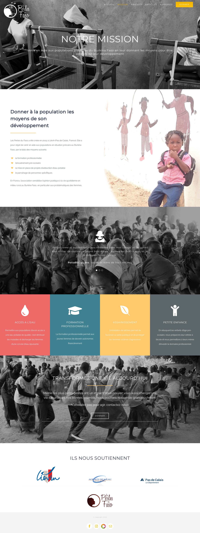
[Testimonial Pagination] (96, 270)
